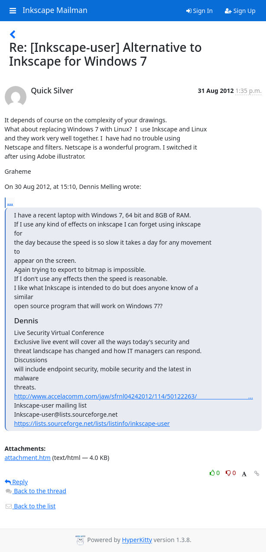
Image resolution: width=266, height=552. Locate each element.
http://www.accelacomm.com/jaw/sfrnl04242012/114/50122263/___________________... (133, 396)
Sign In (199, 10)
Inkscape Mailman (55, 10)
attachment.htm (28, 457)
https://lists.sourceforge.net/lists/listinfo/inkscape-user (92, 423)
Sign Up (240, 10)
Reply (16, 482)
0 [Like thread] (215, 473)
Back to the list (30, 506)
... (10, 202)
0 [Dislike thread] (231, 473)
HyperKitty (137, 540)
